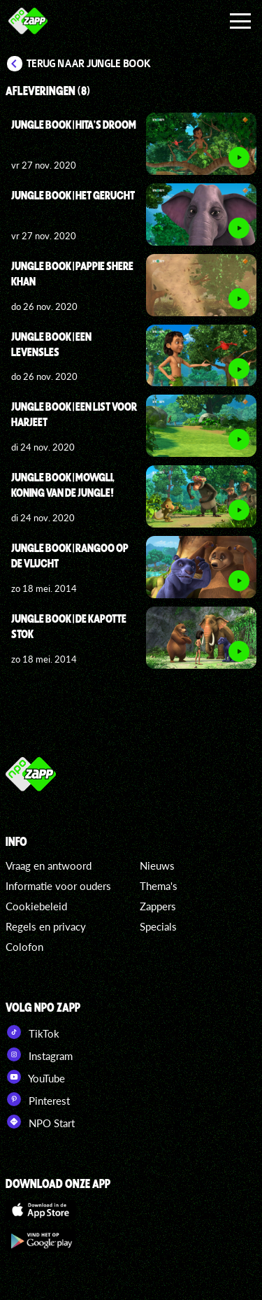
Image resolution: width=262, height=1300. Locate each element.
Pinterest (38, 1099)
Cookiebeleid (36, 906)
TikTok (32, 1032)
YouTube (35, 1076)
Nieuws (157, 865)
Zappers (158, 906)
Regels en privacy (46, 926)
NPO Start (40, 1121)
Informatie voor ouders (58, 885)
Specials (158, 926)
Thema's (158, 885)
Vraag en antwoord (49, 865)
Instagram (39, 1054)
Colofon (24, 946)
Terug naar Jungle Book (89, 63)
